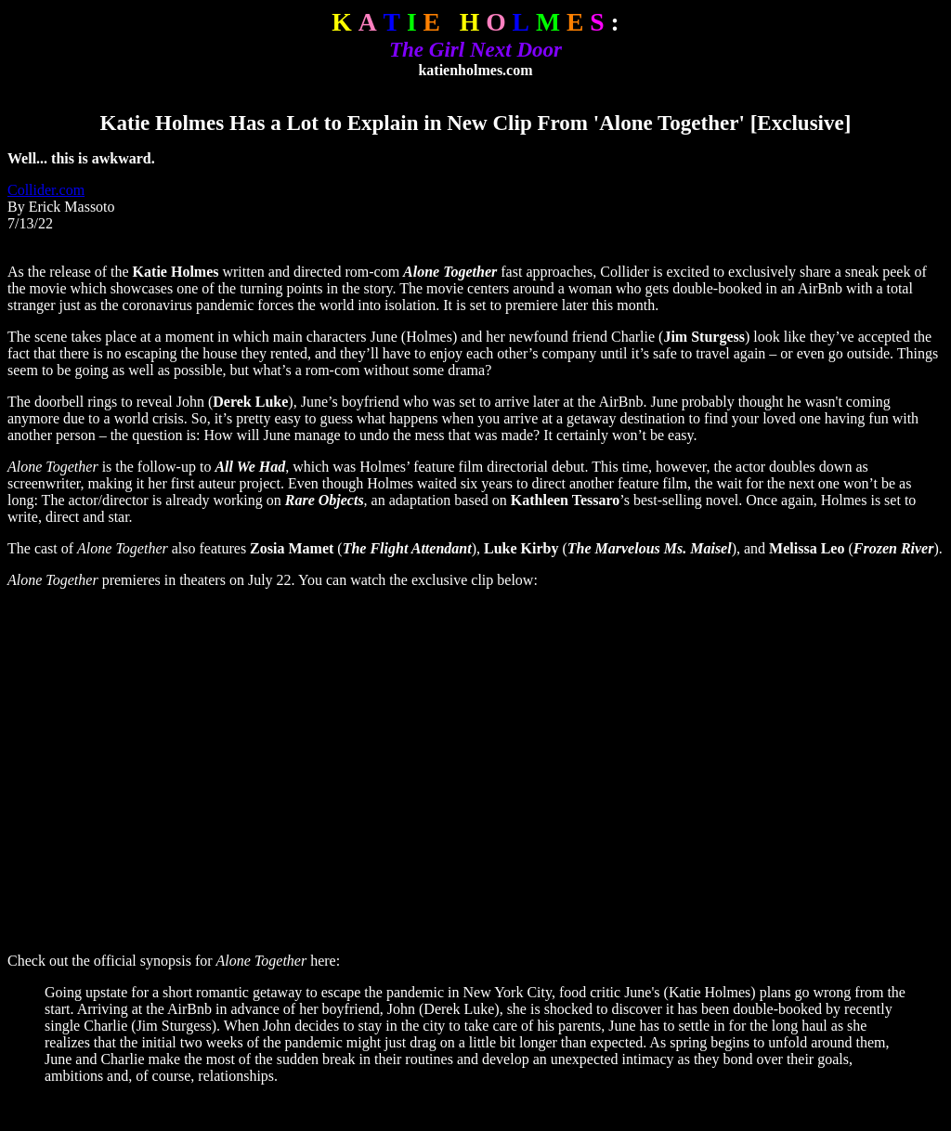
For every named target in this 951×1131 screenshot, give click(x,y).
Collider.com (46, 190)
